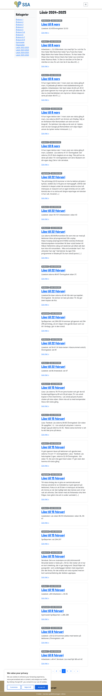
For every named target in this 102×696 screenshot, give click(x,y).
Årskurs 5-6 (20, 32)
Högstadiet (20, 45)
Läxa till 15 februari (53, 387)
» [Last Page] (77, 671)
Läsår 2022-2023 (22, 47)
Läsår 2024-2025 (22, 52)
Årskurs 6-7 (20, 37)
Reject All (28, 687)
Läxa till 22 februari (53, 177)
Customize (14, 687)
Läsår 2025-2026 (22, 55)
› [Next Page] (74, 671)
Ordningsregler (52, 688)
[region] (27, 681)
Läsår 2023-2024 (22, 50)
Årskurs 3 (19, 24)
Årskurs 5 (19, 30)
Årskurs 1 (19, 19)
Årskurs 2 (19, 22)
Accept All (41, 687)
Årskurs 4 (19, 27)
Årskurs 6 (19, 35)
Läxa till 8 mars (50, 24)
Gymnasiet (20, 42)
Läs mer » (45, 32)
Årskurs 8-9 (20, 40)
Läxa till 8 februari (52, 611)
